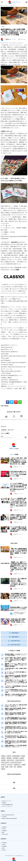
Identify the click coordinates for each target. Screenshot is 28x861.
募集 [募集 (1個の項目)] (7, 766)
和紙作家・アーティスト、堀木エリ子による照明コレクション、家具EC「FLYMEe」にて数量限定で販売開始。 (16, 665)
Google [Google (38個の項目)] (23, 756)
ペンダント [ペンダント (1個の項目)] (10, 764)
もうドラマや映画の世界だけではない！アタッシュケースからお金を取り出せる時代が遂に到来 (16, 691)
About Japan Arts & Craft (8, 814)
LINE (3, 832)
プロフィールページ (5, 419)
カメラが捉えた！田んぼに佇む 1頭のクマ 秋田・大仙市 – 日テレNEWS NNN (16, 733)
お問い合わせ (5, 834)
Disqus (11, 429)
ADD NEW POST (14, 641)
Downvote (21, 416)
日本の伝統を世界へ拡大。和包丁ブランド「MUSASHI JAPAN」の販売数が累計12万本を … (16, 737)
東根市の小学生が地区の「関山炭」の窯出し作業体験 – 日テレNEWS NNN (16, 714)
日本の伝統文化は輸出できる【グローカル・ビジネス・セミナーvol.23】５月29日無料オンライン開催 (18, 474)
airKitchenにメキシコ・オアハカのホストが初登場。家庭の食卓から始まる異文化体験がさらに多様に (16, 742)
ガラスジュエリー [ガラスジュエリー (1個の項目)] (5, 762)
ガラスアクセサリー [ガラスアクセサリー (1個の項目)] (20, 760)
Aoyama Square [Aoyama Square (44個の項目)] (16, 756)
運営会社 (4, 802)
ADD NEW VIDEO (14, 645)
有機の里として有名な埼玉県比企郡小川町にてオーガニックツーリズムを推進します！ (16, 695)
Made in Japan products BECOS (9, 818)
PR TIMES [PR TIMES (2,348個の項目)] (9, 758)
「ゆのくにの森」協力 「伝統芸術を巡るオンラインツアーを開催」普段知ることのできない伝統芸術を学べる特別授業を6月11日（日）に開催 (18, 461)
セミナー (12, 454)
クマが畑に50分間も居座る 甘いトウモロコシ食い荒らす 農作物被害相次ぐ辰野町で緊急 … (16, 719)
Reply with (25, 437)
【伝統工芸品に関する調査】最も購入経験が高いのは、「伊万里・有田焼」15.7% (18, 620)
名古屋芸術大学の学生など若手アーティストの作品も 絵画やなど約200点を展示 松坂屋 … (16, 728)
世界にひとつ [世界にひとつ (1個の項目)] (17, 764)
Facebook (4, 827)
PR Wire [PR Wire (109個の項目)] (22, 758)
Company (4, 816)
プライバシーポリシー (7, 806)
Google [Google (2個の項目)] (3, 758)
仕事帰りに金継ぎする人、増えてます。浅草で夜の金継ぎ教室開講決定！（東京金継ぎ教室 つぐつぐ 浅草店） (18, 517)
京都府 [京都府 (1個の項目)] (24, 764)
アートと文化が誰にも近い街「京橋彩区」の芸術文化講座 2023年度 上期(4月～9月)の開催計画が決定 (18, 529)
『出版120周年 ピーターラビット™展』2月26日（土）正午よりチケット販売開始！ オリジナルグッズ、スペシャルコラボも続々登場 (16, 682)
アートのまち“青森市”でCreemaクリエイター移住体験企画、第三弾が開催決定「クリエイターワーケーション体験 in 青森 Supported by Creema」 (18, 487)
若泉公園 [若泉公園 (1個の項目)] (19, 766)
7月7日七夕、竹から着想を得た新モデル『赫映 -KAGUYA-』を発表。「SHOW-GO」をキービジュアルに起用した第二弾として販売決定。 (18, 582)
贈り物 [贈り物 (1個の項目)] (3, 769)
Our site (3, 429)
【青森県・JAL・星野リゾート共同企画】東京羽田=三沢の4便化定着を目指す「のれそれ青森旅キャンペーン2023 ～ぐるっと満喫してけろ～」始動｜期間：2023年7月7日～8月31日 (18, 566)
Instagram (4, 830)
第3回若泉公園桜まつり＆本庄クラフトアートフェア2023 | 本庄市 (18, 609)
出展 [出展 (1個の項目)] (3, 766)
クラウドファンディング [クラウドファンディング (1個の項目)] (16, 762)
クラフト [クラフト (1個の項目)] (4, 764)
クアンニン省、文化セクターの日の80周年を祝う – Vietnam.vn (16, 705)
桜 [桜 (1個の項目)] (15, 766)
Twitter (4, 828)
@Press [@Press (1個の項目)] (3, 756)
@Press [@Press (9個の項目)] (9, 756)
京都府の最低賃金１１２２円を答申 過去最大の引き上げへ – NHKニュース (16, 746)
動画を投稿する (14, 637)
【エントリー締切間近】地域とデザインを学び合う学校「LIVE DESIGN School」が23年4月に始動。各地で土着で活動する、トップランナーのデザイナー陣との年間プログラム (18, 503)
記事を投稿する (14, 633)
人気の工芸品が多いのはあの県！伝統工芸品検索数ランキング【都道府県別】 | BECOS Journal (16, 677)
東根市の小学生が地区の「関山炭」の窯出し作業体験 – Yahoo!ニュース (16, 710)
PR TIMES (5, 406)
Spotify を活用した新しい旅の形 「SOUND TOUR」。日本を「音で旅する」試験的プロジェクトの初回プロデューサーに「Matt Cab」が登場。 (15, 659)
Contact (4, 850)
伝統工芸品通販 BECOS (7, 804)
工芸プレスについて (6, 801)
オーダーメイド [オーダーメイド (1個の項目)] (11, 760)
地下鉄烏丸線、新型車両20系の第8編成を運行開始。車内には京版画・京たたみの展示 (15, 723)
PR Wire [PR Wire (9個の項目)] (3, 760)
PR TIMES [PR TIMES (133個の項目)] (16, 758)
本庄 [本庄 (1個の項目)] (11, 766)
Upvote (6, 416)
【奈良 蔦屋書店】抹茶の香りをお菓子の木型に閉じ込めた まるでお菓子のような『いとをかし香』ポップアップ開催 (18, 596)
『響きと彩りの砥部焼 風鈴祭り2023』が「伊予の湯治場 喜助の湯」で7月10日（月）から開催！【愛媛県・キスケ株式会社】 (18, 551)
